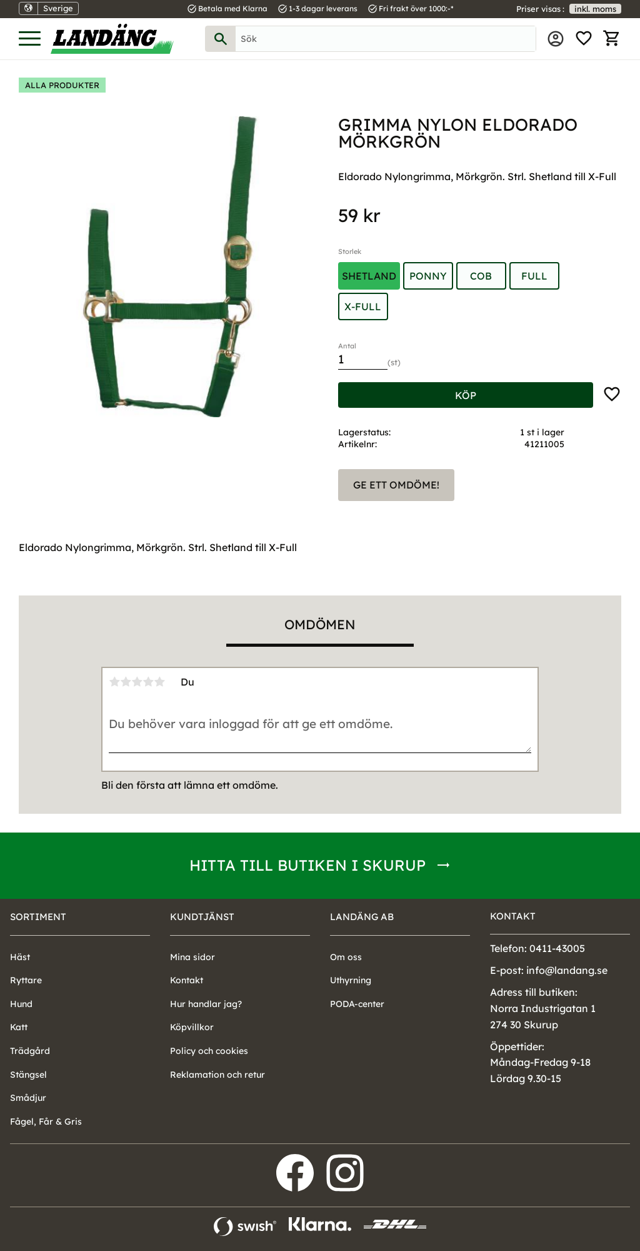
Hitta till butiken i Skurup (307, 865)
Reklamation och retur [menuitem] (217, 1074)
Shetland (369, 276)
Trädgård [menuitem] (30, 1050)
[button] (30, 39)
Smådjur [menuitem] (28, 1097)
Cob (481, 276)
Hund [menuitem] (21, 1004)
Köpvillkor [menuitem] (192, 1027)
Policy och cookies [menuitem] (209, 1050)
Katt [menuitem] (19, 1027)
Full (534, 276)
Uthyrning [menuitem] (350, 980)
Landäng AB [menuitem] (362, 917)
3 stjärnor (136, 681)
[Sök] (221, 38)
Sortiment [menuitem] (38, 917)
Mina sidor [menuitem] (555, 38)
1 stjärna (114, 681)
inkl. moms (595, 9)
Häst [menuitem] (20, 957)
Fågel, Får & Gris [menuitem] (46, 1121)
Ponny (428, 276)
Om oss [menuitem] (346, 957)
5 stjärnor (159, 681)
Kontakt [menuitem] (186, 980)
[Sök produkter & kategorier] (386, 38)
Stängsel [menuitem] (28, 1074)
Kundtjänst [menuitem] (202, 917)
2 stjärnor (125, 681)
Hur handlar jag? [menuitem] (206, 1004)
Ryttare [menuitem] (26, 980)
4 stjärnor (148, 681)
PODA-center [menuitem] (357, 1004)
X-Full (362, 306)
